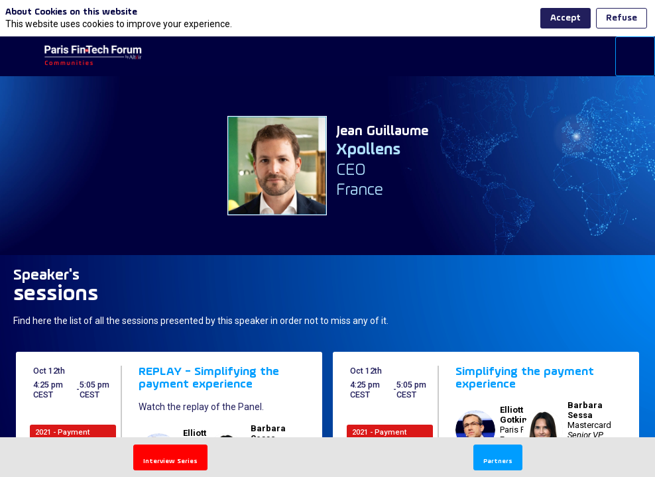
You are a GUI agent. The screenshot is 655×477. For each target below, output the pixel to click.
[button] (20, 56)
